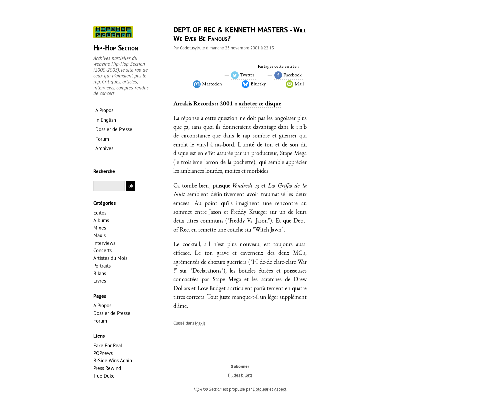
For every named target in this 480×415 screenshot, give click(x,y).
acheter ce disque (260, 103)
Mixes (99, 228)
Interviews (104, 243)
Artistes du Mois (110, 258)
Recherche (104, 172)
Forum (100, 321)
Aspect (280, 389)
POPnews (103, 353)
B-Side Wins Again (112, 360)
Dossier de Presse (111, 313)
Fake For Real (107, 345)
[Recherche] (109, 186)
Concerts (102, 250)
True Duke (104, 376)
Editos (99, 213)
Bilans (99, 273)
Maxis (200, 323)
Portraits (102, 266)
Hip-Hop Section (115, 48)
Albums (101, 220)
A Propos (102, 305)
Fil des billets (240, 375)
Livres (99, 281)
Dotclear (260, 389)
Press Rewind (107, 368)
